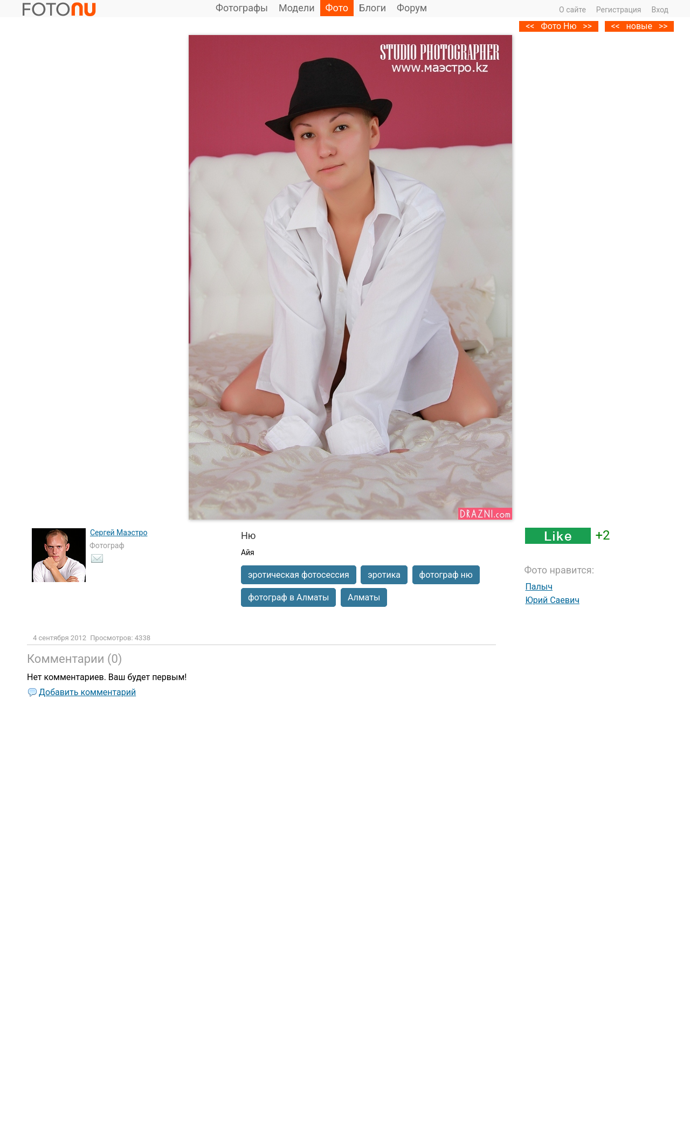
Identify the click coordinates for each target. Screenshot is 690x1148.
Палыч (539, 587)
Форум (412, 7)
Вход (660, 9)
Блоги (372, 7)
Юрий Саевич (552, 600)
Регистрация (618, 9)
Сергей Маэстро (118, 532)
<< (615, 26)
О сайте (572, 9)
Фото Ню (558, 26)
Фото (337, 7)
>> (663, 26)
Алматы (364, 597)
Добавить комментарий (87, 692)
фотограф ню (446, 575)
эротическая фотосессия (298, 575)
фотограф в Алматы (288, 597)
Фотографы (242, 7)
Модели (297, 7)
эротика (384, 575)
